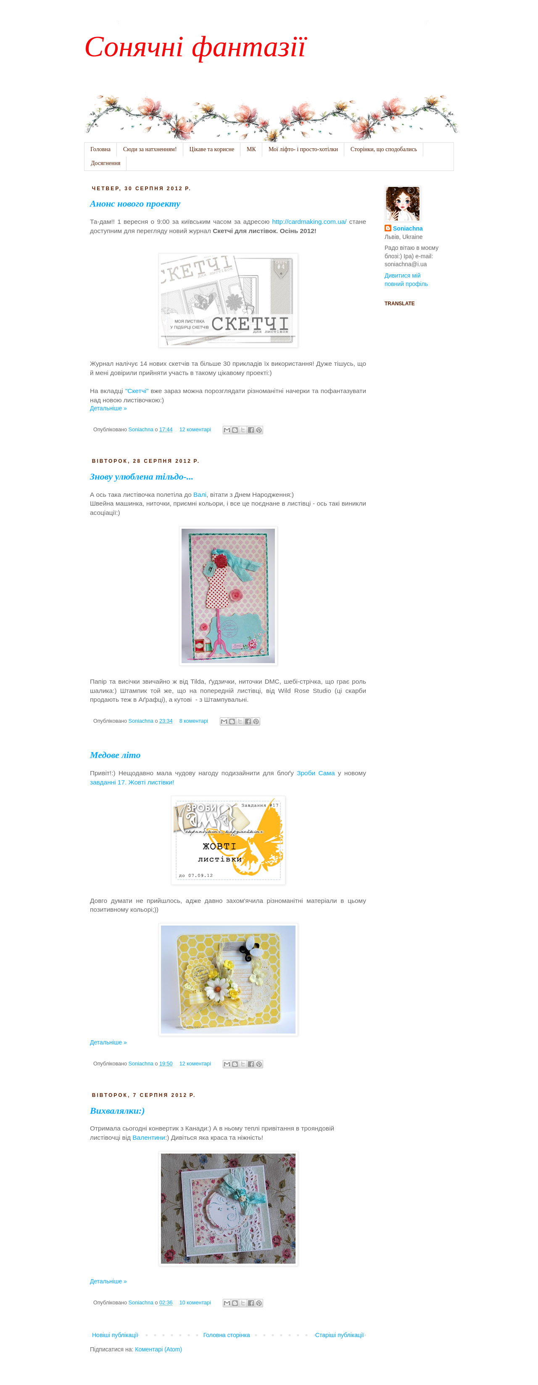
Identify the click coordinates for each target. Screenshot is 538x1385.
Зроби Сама (316, 772)
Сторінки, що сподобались (384, 149)
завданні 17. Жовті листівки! (132, 782)
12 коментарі (195, 430)
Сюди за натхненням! (150, 149)
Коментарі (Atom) (158, 1349)
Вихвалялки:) (117, 1110)
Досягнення (105, 163)
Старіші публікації (339, 1335)
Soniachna (142, 430)
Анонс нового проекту (135, 203)
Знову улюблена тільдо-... (141, 476)
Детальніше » (108, 408)
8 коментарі (193, 721)
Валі (199, 494)
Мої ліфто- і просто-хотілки (303, 149)
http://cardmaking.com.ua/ (309, 221)
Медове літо (115, 755)
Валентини (148, 1137)
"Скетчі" (136, 390)
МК (251, 149)
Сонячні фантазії (195, 44)
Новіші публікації (115, 1335)
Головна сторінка (226, 1335)
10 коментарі (195, 1303)
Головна (100, 149)
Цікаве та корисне (212, 149)
